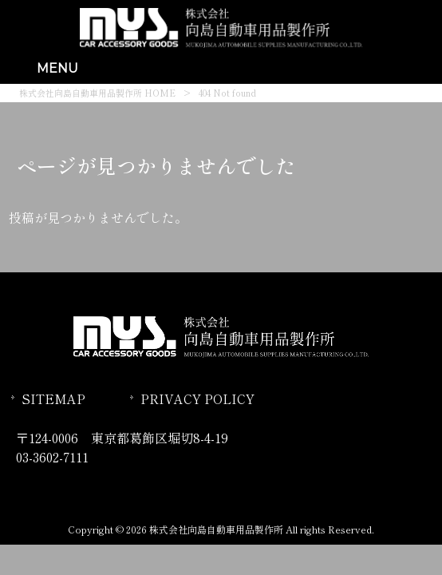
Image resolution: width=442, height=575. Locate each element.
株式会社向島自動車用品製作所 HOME (97, 92)
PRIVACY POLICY (197, 398)
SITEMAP (53, 398)
